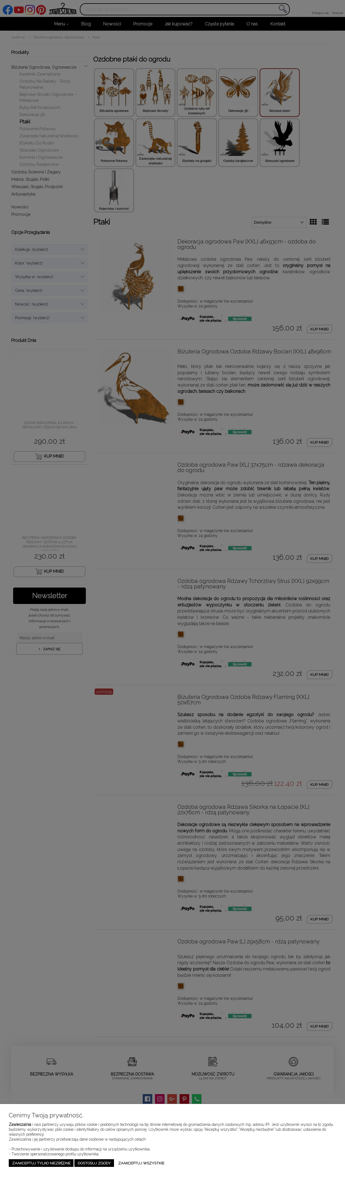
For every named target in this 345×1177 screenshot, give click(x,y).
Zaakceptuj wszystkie (141, 1163)
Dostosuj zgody (94, 1163)
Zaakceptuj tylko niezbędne (41, 1163)
